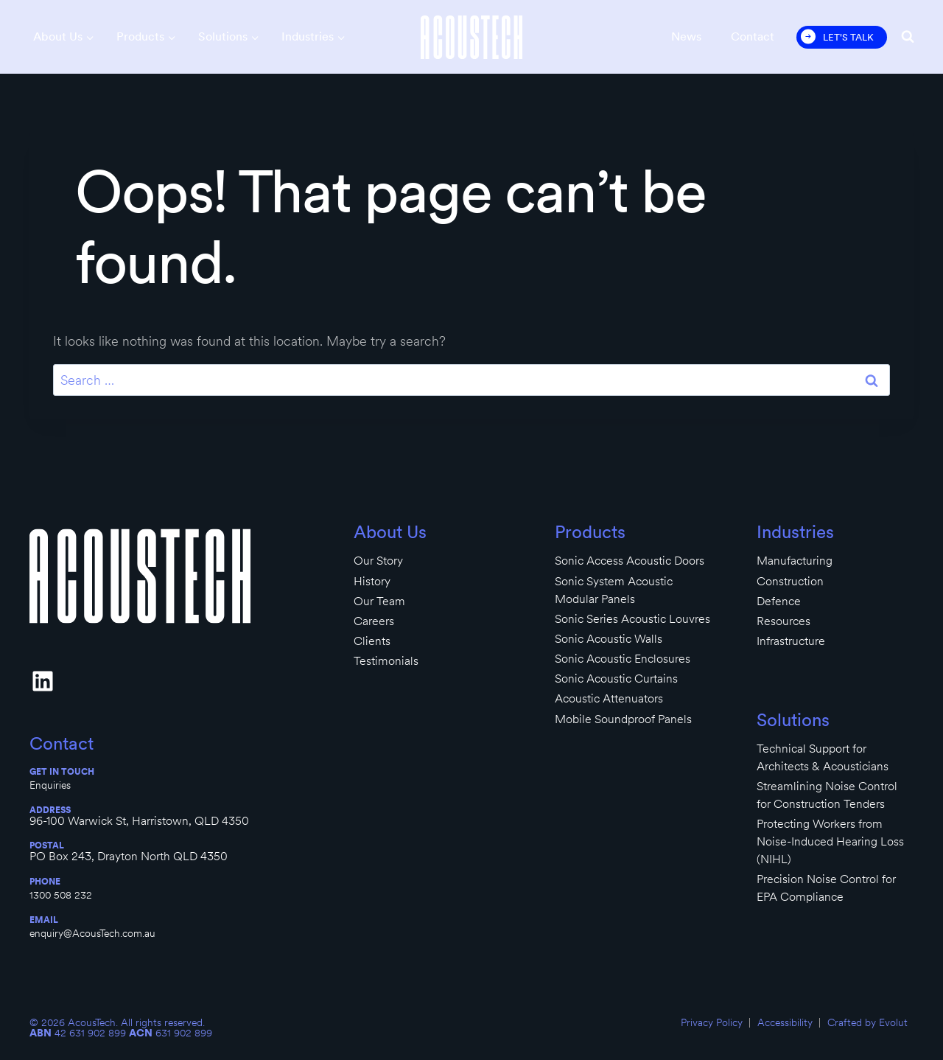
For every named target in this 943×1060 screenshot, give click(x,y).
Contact (752, 36)
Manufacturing (794, 561)
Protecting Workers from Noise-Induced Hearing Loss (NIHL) (830, 841)
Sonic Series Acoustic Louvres (632, 619)
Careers (374, 621)
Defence (779, 601)
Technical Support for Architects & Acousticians (822, 757)
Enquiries (50, 785)
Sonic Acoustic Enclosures (622, 659)
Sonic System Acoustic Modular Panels (614, 590)
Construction (790, 581)
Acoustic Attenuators (609, 698)
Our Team (379, 601)
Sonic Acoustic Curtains (616, 679)
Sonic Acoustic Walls (608, 639)
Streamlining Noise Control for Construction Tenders (827, 795)
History (372, 581)
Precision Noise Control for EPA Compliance (826, 888)
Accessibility (785, 1022)
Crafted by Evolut (867, 1022)
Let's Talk (848, 37)
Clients (372, 641)
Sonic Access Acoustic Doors (629, 561)
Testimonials (386, 661)
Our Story (378, 561)
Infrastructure (791, 641)
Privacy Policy (712, 1022)
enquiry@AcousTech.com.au (92, 933)
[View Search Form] (907, 37)
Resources (783, 621)
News (686, 36)
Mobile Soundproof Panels (623, 719)
